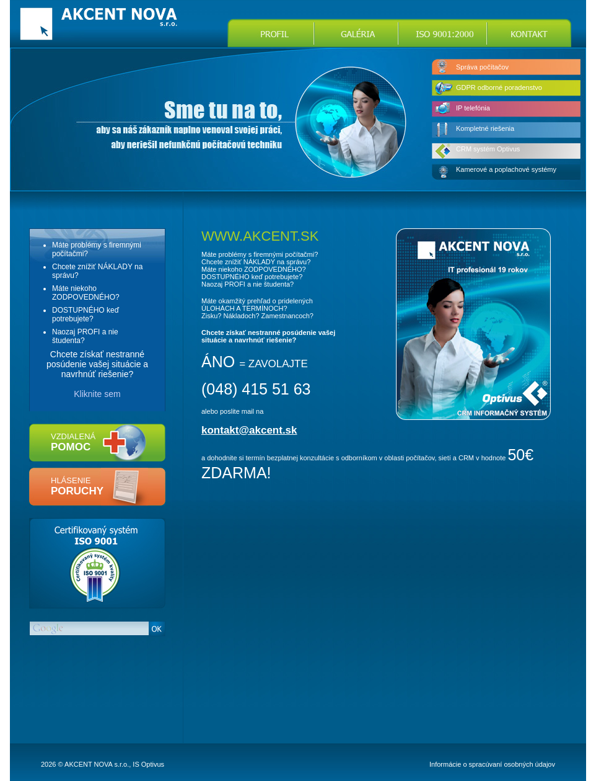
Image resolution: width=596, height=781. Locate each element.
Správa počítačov (482, 67)
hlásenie (77, 486)
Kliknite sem (97, 394)
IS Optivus (148, 764)
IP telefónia (473, 108)
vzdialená (73, 442)
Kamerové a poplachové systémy (506, 169)
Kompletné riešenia (485, 128)
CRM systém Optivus (488, 149)
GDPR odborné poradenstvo (499, 87)
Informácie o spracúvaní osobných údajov (492, 764)
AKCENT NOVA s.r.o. (96, 764)
